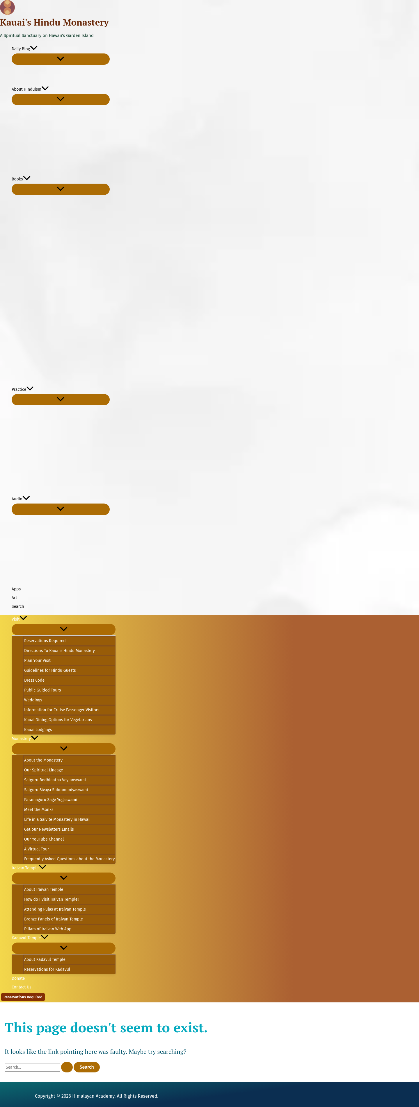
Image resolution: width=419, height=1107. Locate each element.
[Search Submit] (67, 1067)
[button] (34, 49)
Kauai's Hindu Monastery (54, 22)
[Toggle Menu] (61, 59)
